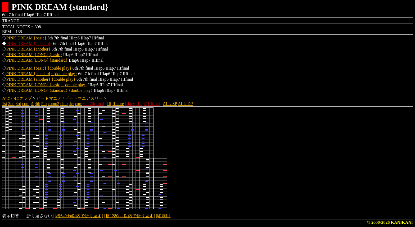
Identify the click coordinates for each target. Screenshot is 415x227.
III (109, 103)
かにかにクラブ (17, 98)
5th (44, 103)
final (100, 103)
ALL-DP (185, 103)
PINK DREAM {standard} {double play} (41, 73)
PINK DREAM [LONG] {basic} (34, 54)
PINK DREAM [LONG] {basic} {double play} (46, 85)
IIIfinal (154, 103)
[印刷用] (164, 216)
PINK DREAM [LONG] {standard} (37, 60)
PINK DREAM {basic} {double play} (38, 68)
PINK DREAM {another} (28, 49)
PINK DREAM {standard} (29, 43)
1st (4, 103)
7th (92, 103)
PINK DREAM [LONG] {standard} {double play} (49, 90)
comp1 (28, 103)
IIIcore (118, 103)
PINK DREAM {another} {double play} (40, 79)
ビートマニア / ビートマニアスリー (69, 98)
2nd (11, 103)
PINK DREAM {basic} (26, 38)
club (64, 103)
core (78, 103)
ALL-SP (170, 103)
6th (86, 103)
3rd (18, 103)
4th (37, 103)
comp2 (53, 103)
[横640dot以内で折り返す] (79, 216)
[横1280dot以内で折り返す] (129, 216)
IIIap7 (141, 103)
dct (71, 103)
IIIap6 (130, 103)
